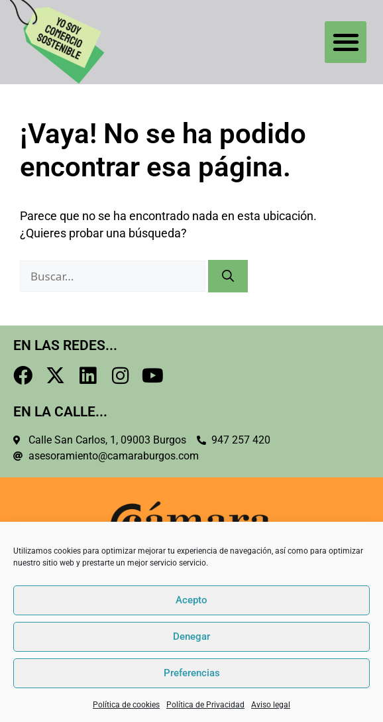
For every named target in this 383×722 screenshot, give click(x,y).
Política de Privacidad (205, 704)
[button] (345, 42)
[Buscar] (228, 276)
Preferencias (192, 673)
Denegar (191, 636)
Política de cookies (126, 704)
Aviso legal (270, 704)
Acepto (191, 600)
